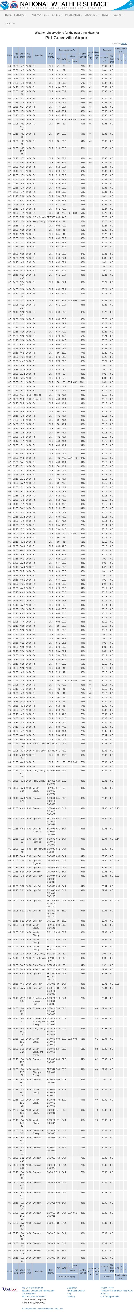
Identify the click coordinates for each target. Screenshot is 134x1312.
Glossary (71, 1296)
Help (69, 1294)
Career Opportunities (110, 1296)
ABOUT (10, 23)
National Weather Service (34, 1296)
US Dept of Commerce (32, 1288)
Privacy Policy (107, 1288)
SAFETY (57, 15)
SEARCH (119, 15)
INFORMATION (73, 15)
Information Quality (76, 1291)
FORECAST (21, 15)
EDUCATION (92, 15)
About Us (104, 1294)
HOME (8, 15)
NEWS (106, 15)
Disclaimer (72, 1288)
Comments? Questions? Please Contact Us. (42, 1308)
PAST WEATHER (40, 15)
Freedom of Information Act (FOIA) (116, 1291)
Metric (124, 43)
